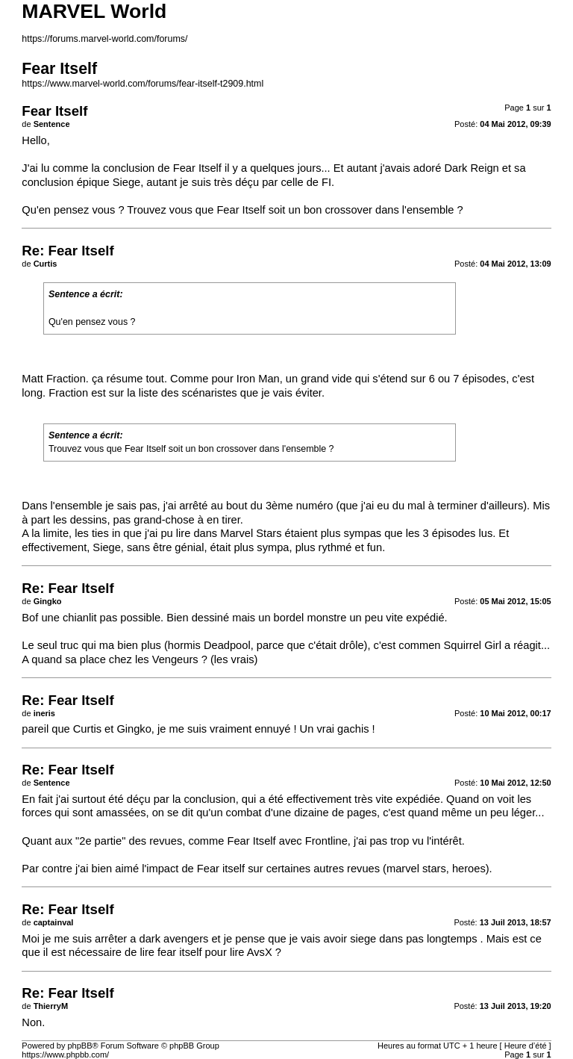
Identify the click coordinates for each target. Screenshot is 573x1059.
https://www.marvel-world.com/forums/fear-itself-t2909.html (142, 83)
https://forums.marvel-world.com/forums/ (104, 39)
